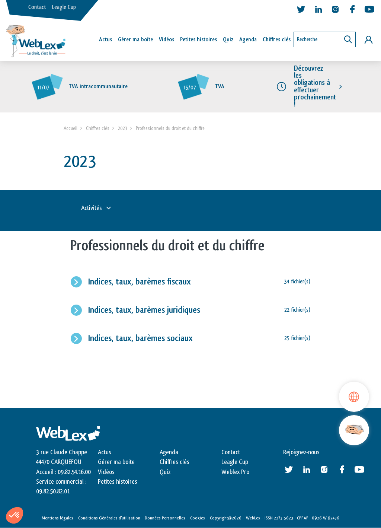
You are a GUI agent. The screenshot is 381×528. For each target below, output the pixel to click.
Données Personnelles (165, 518)
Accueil (70, 128)
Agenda (248, 39)
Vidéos (166, 39)
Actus (105, 39)
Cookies (197, 518)
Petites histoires (198, 39)
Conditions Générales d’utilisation (109, 518)
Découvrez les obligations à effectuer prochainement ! (315, 86)
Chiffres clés (277, 39)
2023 (122, 128)
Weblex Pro (235, 472)
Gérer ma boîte (135, 39)
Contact (37, 7)
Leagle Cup (64, 7)
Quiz (228, 39)
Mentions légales (57, 518)
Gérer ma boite (116, 462)
